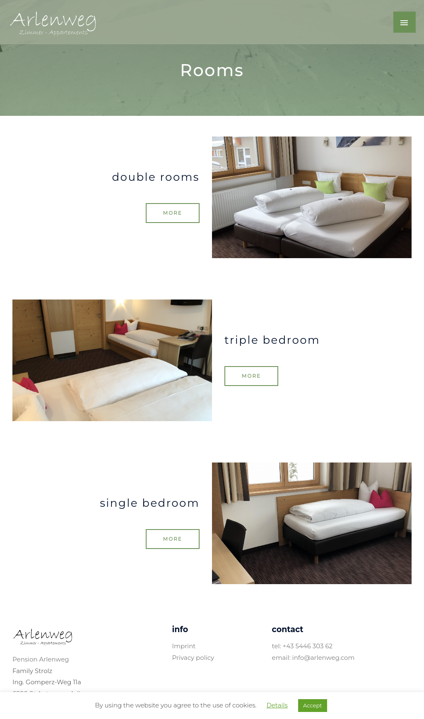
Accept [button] (312, 705)
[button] (173, 213)
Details (276, 705)
